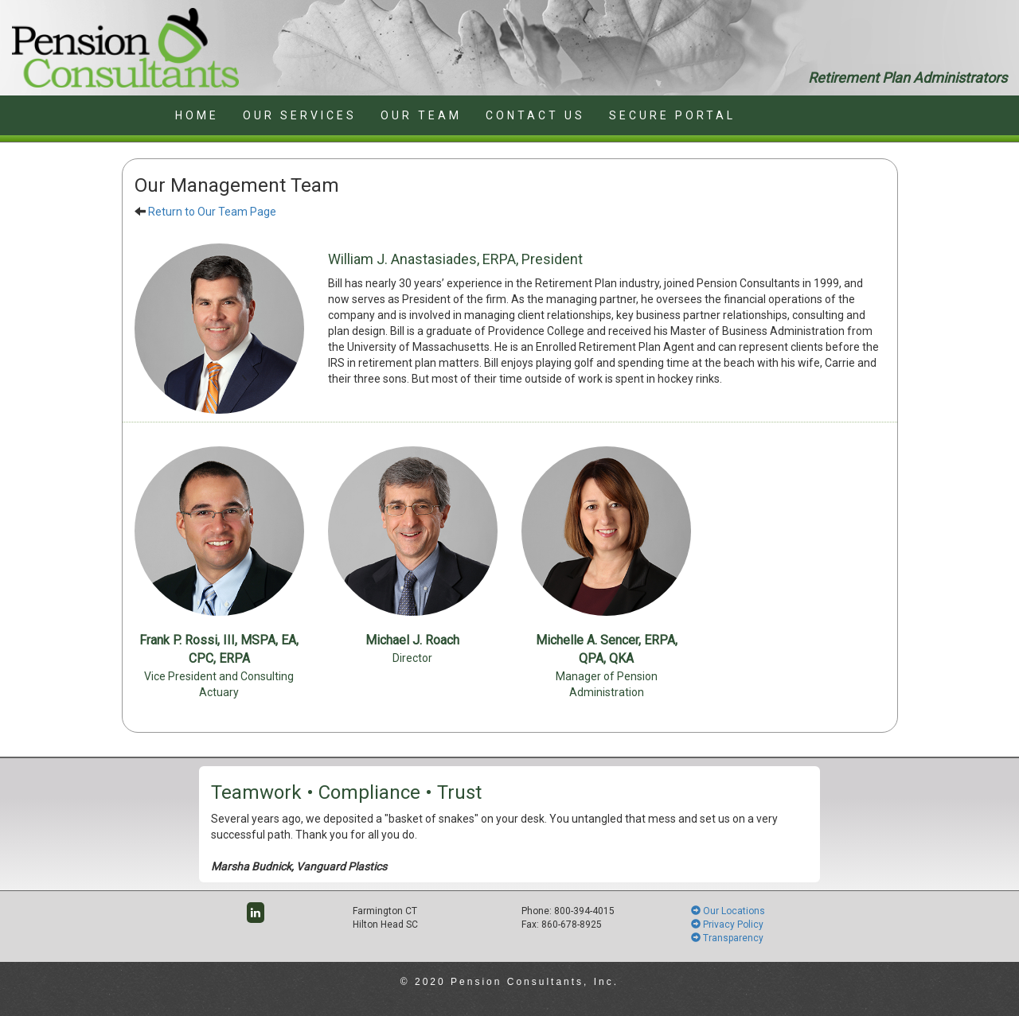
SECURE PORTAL (672, 115)
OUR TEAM (421, 115)
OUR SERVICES (300, 115)
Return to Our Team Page (212, 211)
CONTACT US (535, 115)
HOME (197, 115)
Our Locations (728, 911)
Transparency (727, 938)
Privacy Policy (727, 924)
